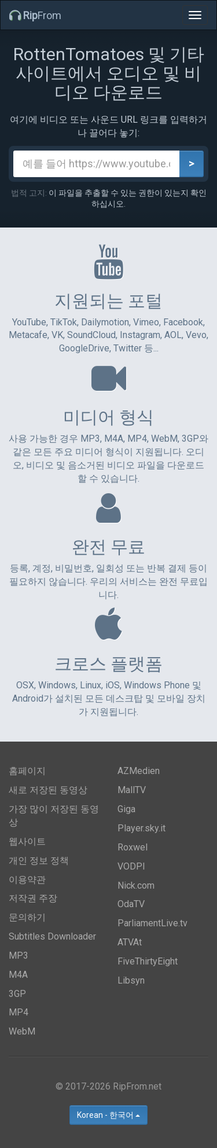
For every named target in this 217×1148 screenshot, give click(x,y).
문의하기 (27, 917)
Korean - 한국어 (108, 1115)
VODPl (131, 866)
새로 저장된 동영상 (48, 789)
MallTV (131, 789)
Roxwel (132, 847)
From (35, 15)
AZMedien (138, 770)
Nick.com (136, 885)
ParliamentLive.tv (152, 923)
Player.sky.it (141, 828)
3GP (17, 993)
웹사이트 (27, 841)
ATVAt (129, 942)
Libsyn (131, 980)
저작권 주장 (33, 898)
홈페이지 (27, 770)
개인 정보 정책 (39, 860)
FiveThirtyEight (147, 961)
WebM (22, 1031)
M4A (18, 974)
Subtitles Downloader (52, 936)
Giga (126, 809)
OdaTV (131, 903)
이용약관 (27, 879)
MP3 (18, 955)
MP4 (18, 1012)
